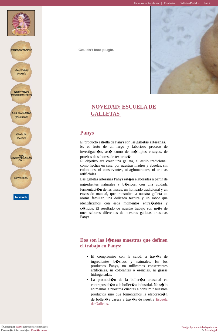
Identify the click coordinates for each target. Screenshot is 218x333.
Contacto (169, 3)
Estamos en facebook (146, 3)
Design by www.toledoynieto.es (199, 327)
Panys (19, 326)
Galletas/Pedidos (189, 3)
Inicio (207, 3)
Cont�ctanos (39, 330)
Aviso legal (211, 330)
